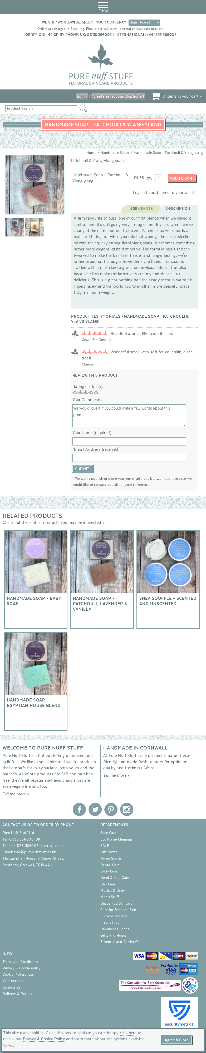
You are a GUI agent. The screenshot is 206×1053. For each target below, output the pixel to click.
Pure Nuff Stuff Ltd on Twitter (95, 809)
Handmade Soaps (115, 153)
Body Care (108, 871)
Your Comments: (87, 399)
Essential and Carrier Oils (120, 942)
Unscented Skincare (116, 904)
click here (128, 1033)
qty (149, 178)
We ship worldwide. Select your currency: (84, 22)
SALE (104, 846)
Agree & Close (177, 1040)
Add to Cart (182, 178)
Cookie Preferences (18, 975)
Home (91, 153)
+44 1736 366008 (161, 35)
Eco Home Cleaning (116, 839)
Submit (82, 469)
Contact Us (12, 987)
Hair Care (107, 884)
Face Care (108, 833)
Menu (103, 6)
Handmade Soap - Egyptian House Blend (36, 681)
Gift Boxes (108, 852)
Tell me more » (16, 794)
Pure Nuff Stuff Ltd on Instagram (126, 809)
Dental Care (110, 865)
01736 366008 (99, 35)
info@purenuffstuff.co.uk (35, 852)
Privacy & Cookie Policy (22, 968)
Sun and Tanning (113, 916)
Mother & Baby (112, 891)
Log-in (139, 192)
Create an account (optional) (118, 96)
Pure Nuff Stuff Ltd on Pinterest (110, 809)
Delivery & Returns (18, 994)
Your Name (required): (92, 432)
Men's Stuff (109, 897)
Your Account (13, 981)
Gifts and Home (113, 935)
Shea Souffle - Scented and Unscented (168, 579)
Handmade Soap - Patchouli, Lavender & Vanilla (102, 579)
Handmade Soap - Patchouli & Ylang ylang (168, 153)
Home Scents (111, 858)
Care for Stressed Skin (118, 910)
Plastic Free (109, 923)
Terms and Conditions (20, 962)
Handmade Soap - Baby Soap (36, 579)
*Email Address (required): (96, 449)
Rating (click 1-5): (88, 386)
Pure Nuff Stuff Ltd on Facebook (79, 809)
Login (82, 96)
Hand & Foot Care (114, 878)
